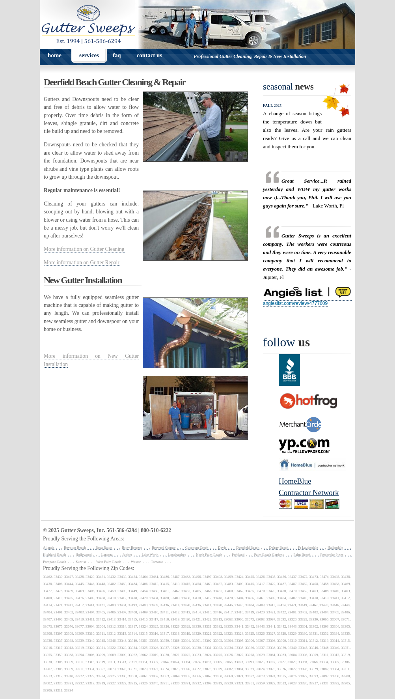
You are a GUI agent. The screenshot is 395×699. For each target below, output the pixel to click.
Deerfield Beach (247, 547)
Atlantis (48, 547)
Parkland (238, 555)
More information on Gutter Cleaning (84, 249)
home (54, 55)
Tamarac (157, 562)
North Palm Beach (209, 555)
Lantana (107, 555)
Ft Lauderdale (308, 547)
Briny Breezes (132, 547)
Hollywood (84, 555)
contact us (149, 55)
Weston (136, 562)
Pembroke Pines (331, 555)
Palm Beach (302, 555)
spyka (200, 531)
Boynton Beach (75, 547)
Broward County (163, 547)
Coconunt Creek (197, 547)
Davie (222, 547)
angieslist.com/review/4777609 (295, 303)
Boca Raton (103, 547)
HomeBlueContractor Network (309, 487)
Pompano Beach (54, 562)
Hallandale (335, 547)
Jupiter (127, 555)
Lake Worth (150, 555)
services (89, 55)
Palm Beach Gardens (269, 555)
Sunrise (81, 562)
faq (117, 55)
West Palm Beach (108, 562)
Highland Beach (54, 555)
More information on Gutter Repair (81, 262)
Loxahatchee (177, 555)
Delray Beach (278, 547)
